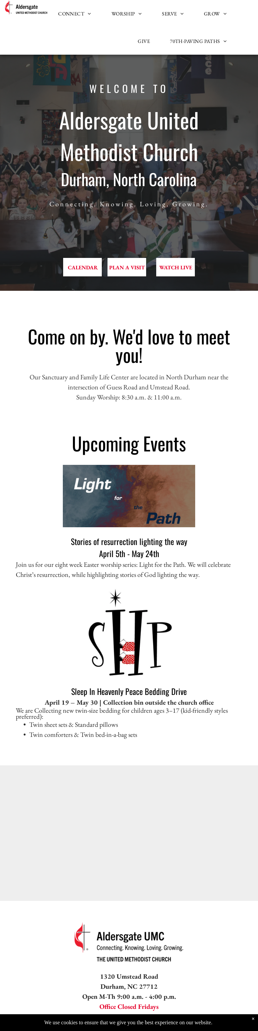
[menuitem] (74, 14)
